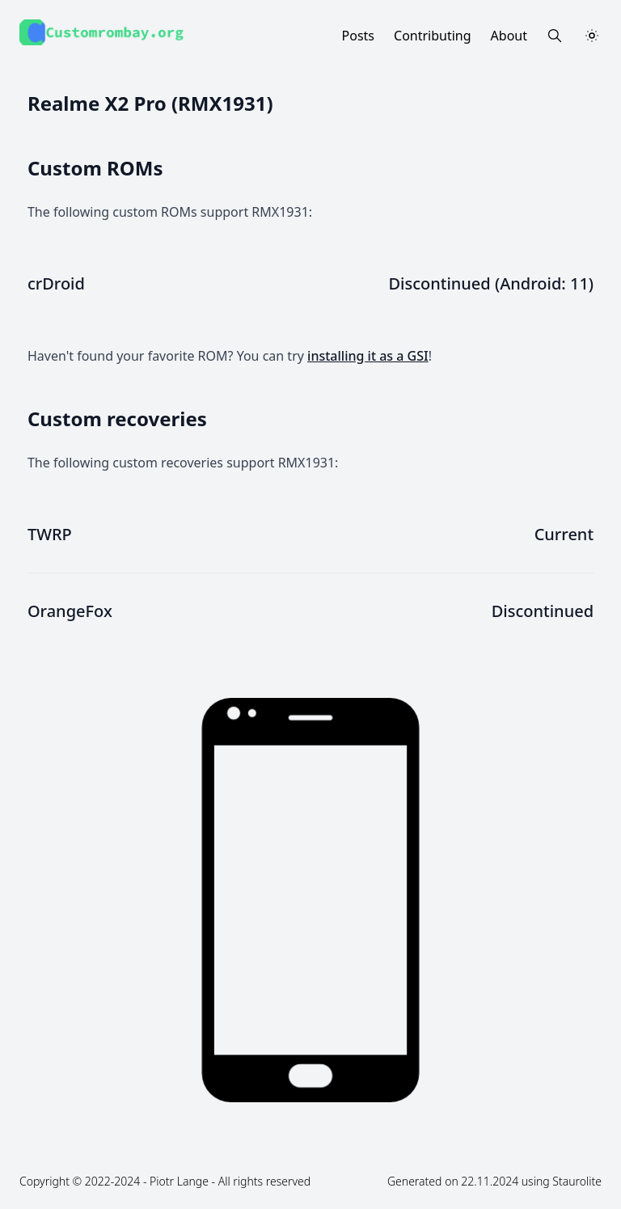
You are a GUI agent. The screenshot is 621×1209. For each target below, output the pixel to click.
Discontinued (543, 611)
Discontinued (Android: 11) (491, 283)
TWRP (49, 534)
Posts (358, 35)
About (509, 35)
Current (564, 534)
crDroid (56, 283)
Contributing (432, 35)
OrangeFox (69, 611)
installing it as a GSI (368, 356)
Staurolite (577, 1181)
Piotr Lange (179, 1181)
